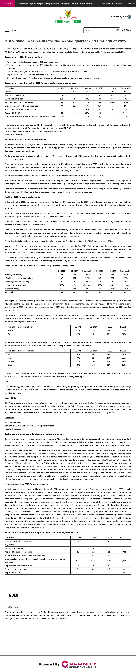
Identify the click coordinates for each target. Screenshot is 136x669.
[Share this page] (126, 30)
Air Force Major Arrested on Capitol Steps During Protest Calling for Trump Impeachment (50, 3)
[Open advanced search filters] (117, 30)
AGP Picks (7, 4)
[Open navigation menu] (10, 30)
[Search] (96, 30)
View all (130, 3)
